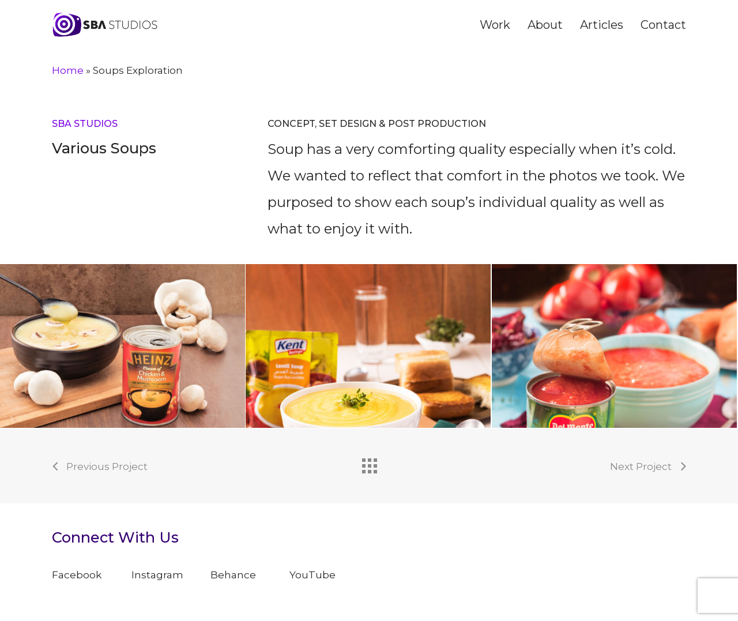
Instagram (157, 575)
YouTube (312, 575)
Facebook (76, 575)
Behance (233, 575)
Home (68, 70)
